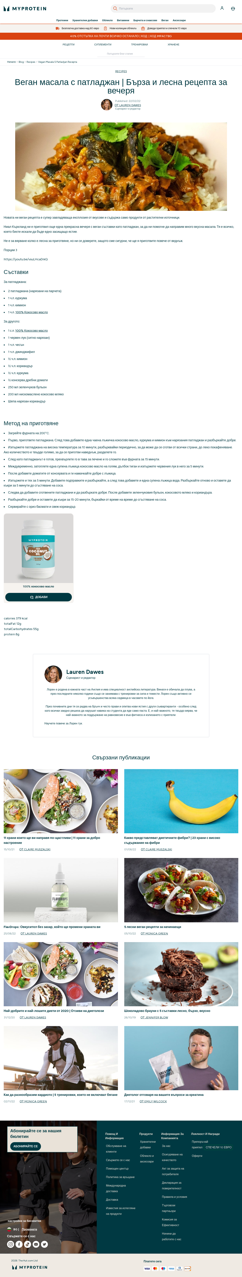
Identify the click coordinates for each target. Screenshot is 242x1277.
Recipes (31, 62)
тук (80, 723)
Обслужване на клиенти (116, 1148)
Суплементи (102, 44)
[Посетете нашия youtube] (36, 1244)
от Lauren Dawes (128, 105)
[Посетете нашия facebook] (19, 1244)
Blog (21, 62)
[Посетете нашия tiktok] (27, 1244)
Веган (164, 20)
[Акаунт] (222, 8)
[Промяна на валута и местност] (48, 1229)
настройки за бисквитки (24, 1221)
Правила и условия (174, 1197)
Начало (11, 62)
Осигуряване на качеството (172, 1157)
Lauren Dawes (85, 672)
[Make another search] (121, 54)
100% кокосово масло (38, 586)
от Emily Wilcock (153, 1101)
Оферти (197, 1156)
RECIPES (121, 71)
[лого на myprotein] (25, 8)
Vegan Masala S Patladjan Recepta (57, 62)
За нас (166, 1146)
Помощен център (117, 1168)
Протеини (62, 20)
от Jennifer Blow (154, 1017)
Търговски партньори (169, 1208)
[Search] (115, 8)
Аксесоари (179, 20)
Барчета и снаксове (145, 20)
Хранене (173, 44)
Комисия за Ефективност (170, 1222)
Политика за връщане (120, 1177)
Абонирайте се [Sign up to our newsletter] (25, 1146)
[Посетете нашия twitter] (44, 1244)
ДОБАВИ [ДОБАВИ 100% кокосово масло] (38, 597)
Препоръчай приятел (212, 1145)
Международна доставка (116, 1188)
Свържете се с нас (118, 1160)
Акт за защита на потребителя (173, 1171)
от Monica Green (154, 933)
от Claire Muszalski (34, 849)
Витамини (123, 20)
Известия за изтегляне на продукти (120, 1211)
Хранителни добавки (85, 20)
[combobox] (163, 8)
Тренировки (139, 44)
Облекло (107, 20)
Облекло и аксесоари (147, 1158)
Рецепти (68, 44)
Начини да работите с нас (171, 1236)
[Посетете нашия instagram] (10, 1244)
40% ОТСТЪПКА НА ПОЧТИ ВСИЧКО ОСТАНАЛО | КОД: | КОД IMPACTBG (121, 36)
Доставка (112, 1199)
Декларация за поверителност (172, 1185)
